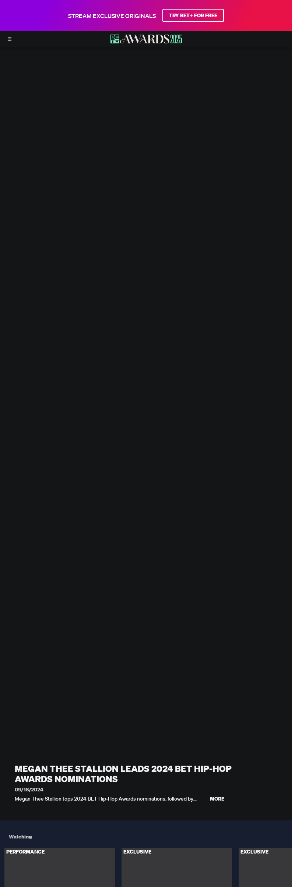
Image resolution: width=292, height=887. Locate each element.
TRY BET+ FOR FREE (193, 15)
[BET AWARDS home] (146, 41)
